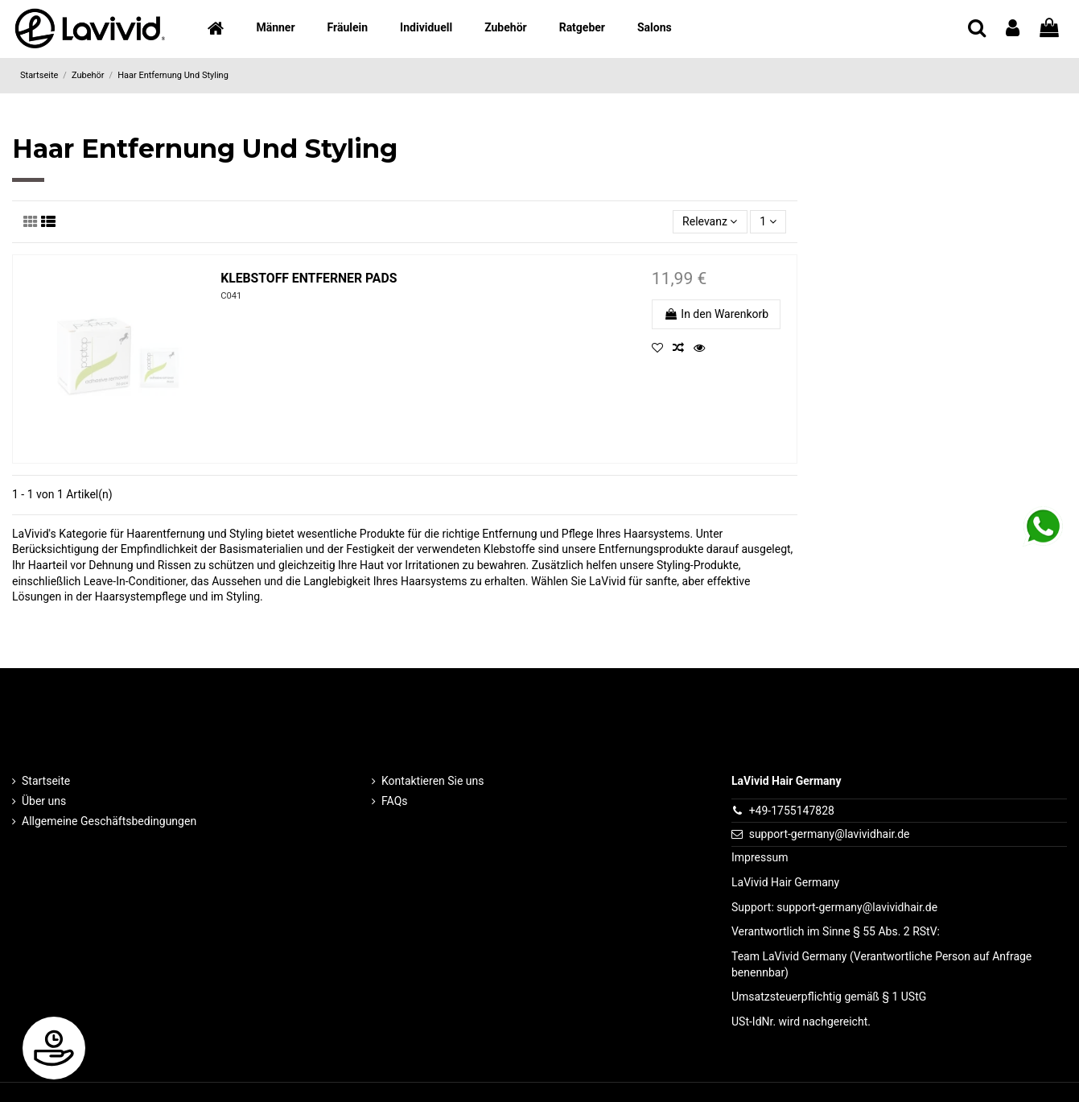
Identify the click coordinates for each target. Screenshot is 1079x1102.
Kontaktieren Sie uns (432, 780)
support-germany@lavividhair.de (829, 834)
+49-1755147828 (791, 810)
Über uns (44, 801)
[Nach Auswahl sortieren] (710, 221)
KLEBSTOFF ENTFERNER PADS (308, 278)
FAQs (394, 801)
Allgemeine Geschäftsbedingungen (109, 821)
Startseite (46, 780)
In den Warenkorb (716, 313)
